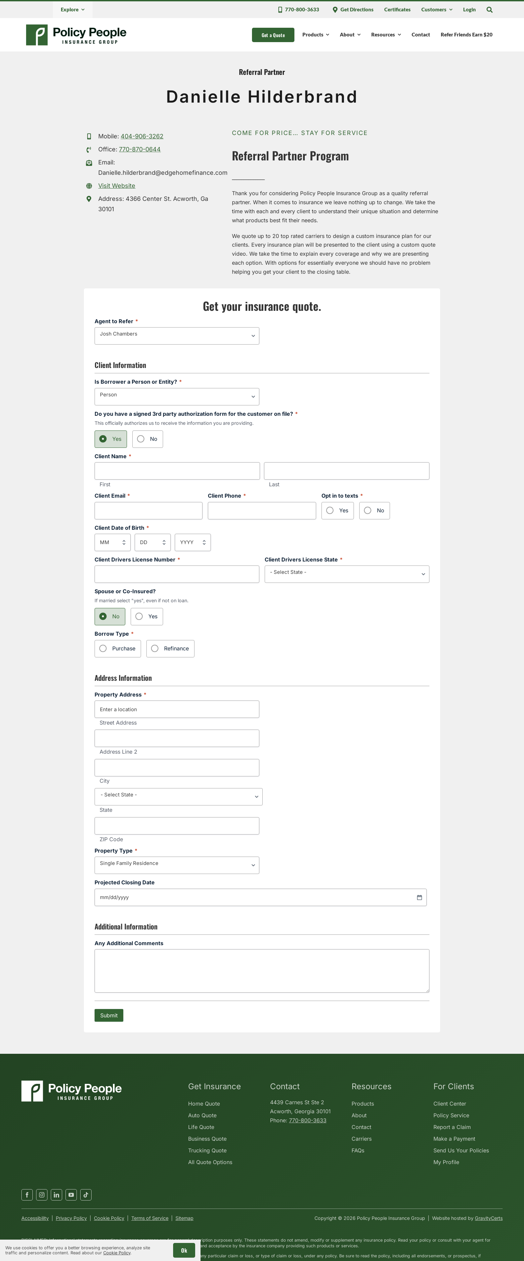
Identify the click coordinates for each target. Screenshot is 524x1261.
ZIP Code (111, 840)
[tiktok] (86, 1195)
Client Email (112, 496)
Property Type (116, 851)
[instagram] (41, 1195)
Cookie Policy (109, 1218)
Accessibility (35, 1218)
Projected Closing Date (125, 882)
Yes (116, 438)
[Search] (489, 9)
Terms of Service (149, 1218)
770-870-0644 (140, 149)
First (105, 485)
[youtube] (71, 1195)
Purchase (123, 648)
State (106, 810)
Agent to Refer (116, 321)
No (153, 438)
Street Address (118, 723)
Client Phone (227, 496)
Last (274, 485)
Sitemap (184, 1218)
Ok (184, 1250)
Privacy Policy (71, 1218)
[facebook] (27, 1195)
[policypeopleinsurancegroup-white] (71, 1083)
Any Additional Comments (129, 943)
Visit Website (116, 185)
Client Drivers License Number (137, 559)
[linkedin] (56, 1195)
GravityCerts (489, 1218)
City (105, 781)
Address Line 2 (118, 752)
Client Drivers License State (304, 559)
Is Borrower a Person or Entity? (138, 382)
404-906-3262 (142, 136)
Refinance (176, 648)
